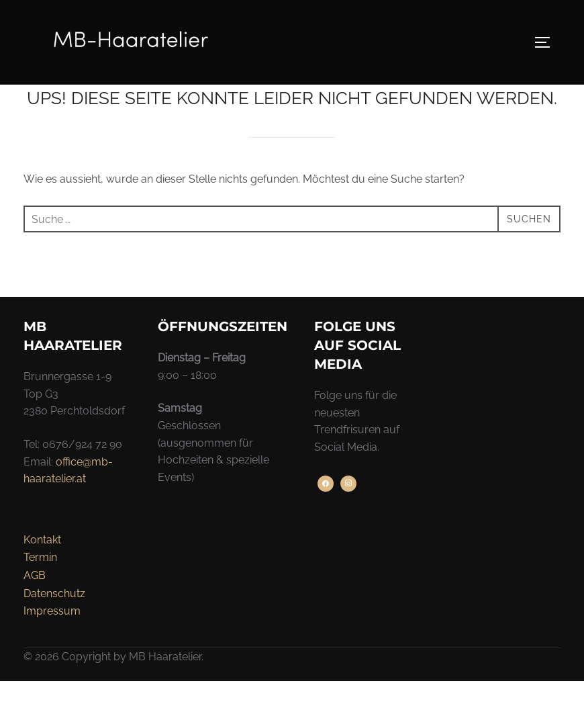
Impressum (52, 641)
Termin (40, 588)
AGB (34, 606)
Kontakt (42, 570)
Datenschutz (54, 623)
